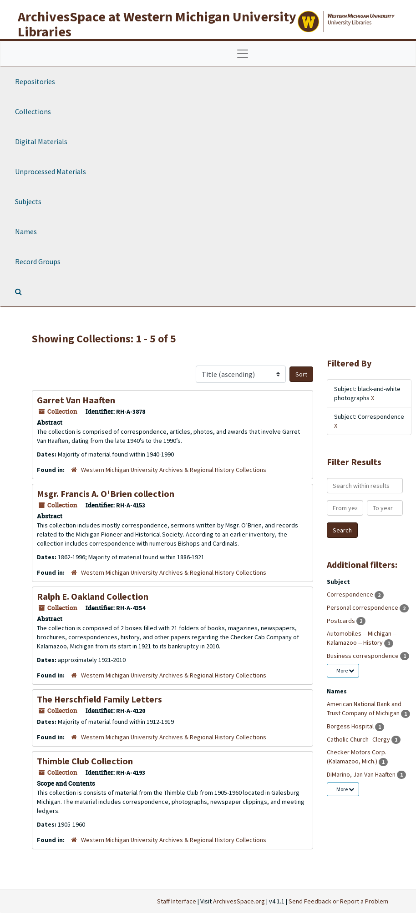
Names (26, 231)
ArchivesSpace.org (239, 901)
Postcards (341, 621)
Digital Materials (41, 141)
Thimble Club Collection (85, 761)
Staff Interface (176, 901)
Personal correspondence (363, 607)
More (345, 670)
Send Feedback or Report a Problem (338, 901)
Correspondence (351, 594)
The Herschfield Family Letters (99, 699)
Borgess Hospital (351, 726)
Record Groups (38, 261)
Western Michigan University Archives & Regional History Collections (173, 470)
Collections (33, 111)
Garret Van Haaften (76, 400)
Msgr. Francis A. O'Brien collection (105, 493)
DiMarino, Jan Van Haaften (362, 774)
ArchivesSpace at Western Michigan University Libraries (157, 24)
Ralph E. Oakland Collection (92, 596)
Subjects (28, 201)
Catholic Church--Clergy (359, 739)
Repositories (35, 81)
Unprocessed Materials (50, 171)
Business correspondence (363, 656)
